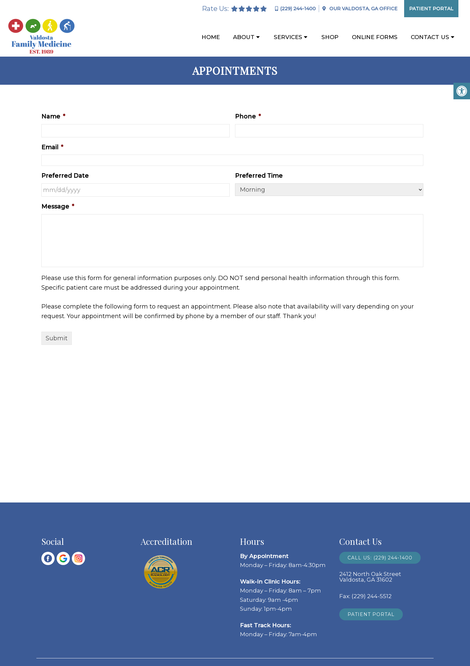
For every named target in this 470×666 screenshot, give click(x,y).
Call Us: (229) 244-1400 (380, 558)
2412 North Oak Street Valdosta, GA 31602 (370, 577)
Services (288, 37)
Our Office (363, 9)
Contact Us (430, 37)
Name (53, 116)
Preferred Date (65, 175)
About (244, 37)
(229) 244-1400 (298, 9)
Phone (248, 116)
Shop (330, 37)
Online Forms (375, 37)
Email (52, 147)
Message (57, 206)
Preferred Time (259, 175)
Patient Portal (431, 9)
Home (211, 37)
